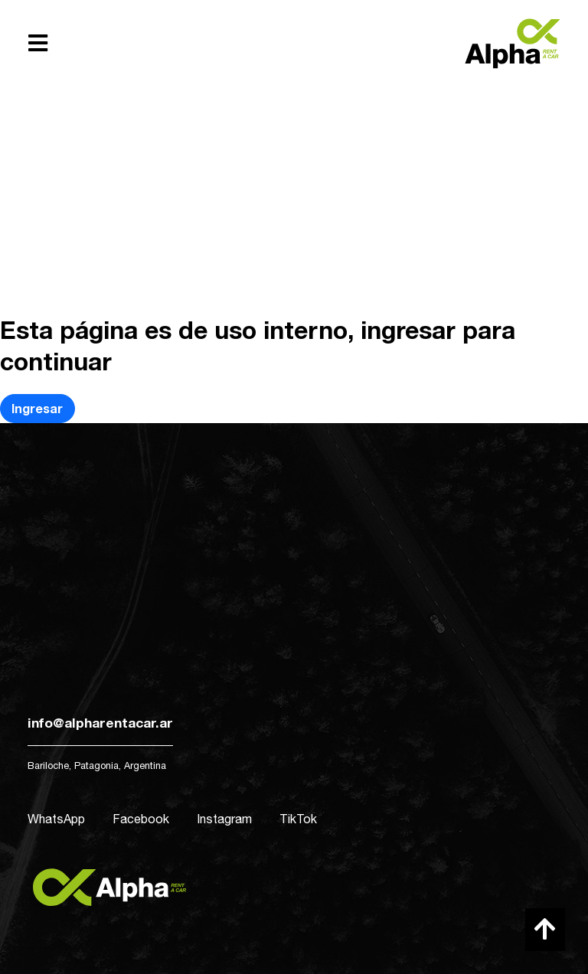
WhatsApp (56, 819)
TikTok (298, 819)
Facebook (141, 819)
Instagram (224, 819)
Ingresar (37, 408)
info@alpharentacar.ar (100, 723)
